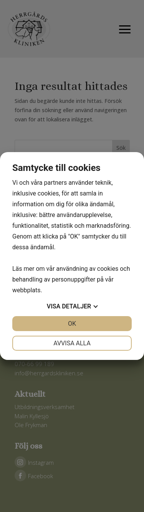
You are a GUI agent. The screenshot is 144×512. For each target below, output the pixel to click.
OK (72, 323)
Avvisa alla (72, 343)
